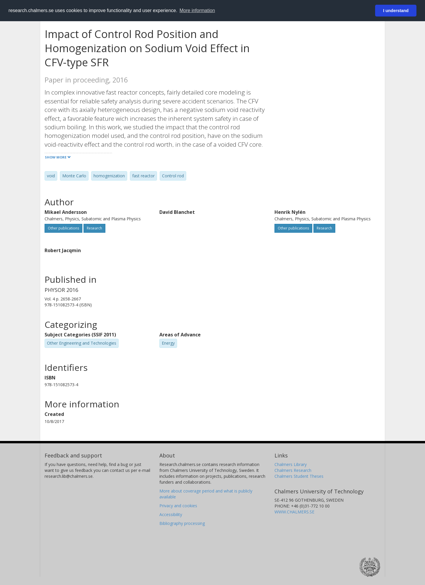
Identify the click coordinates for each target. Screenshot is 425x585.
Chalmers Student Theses (298, 476)
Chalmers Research (292, 470)
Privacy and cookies (178, 505)
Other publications (63, 228)
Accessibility (170, 514)
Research (94, 228)
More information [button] (197, 10)
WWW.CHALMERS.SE (294, 512)
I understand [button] (395, 10)
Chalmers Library (290, 464)
